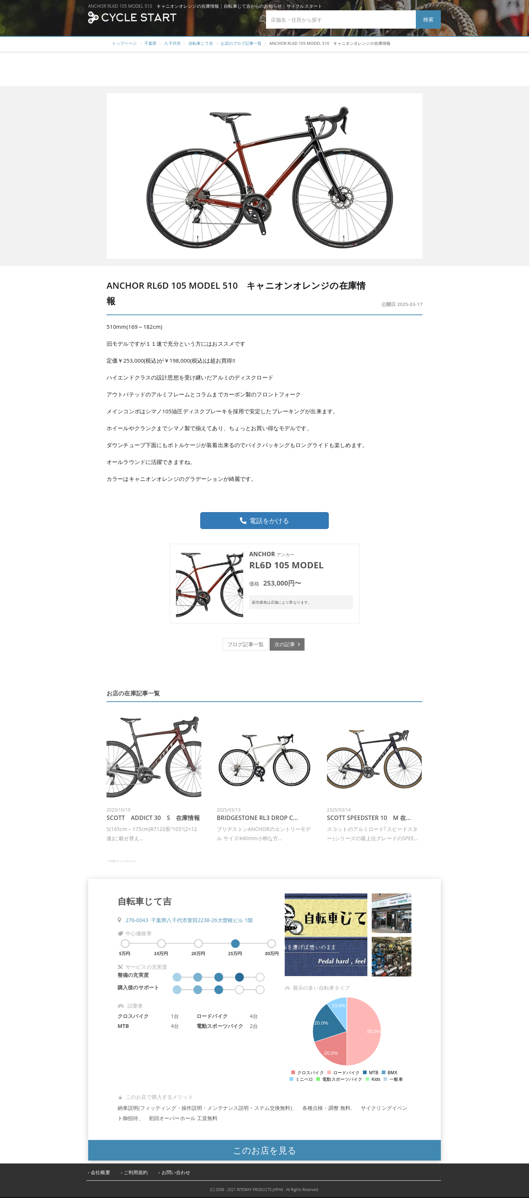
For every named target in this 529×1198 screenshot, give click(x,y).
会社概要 (100, 1172)
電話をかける (264, 520)
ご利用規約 (136, 1172)
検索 (428, 19)
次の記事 (287, 644)
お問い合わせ (176, 1172)
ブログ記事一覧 (245, 644)
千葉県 (150, 43)
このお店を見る (264, 1150)
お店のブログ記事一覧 (241, 43)
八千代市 (172, 43)
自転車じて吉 (200, 43)
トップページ (124, 43)
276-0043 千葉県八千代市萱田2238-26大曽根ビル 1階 (189, 920)
